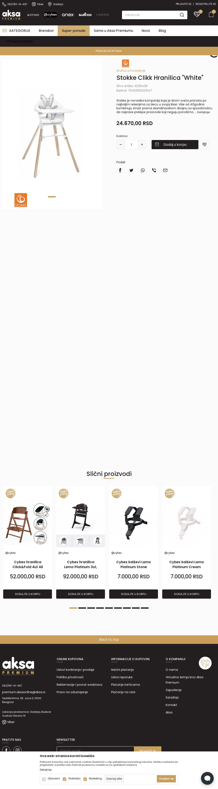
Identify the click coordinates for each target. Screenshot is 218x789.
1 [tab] (52, 196)
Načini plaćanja (122, 670)
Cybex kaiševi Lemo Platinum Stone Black (133, 567)
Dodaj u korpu (175, 144)
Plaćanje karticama (125, 685)
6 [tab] (118, 608)
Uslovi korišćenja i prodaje (75, 670)
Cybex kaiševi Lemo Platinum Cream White (186, 567)
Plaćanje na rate (123, 692)
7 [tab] (127, 608)
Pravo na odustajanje (72, 692)
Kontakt (171, 705)
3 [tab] (91, 608)
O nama (172, 670)
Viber (11, 722)
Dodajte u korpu (27, 594)
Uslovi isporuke (122, 677)
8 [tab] (136, 608)
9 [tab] (145, 608)
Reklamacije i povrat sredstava (79, 685)
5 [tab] (109, 608)
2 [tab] (82, 608)
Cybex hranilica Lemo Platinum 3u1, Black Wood (80, 567)
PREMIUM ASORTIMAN (109, 51)
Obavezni (54, 778)
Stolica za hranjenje (130, 71)
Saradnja (172, 697)
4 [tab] (100, 608)
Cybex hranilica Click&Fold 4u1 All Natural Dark (28, 567)
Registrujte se (206, 4)
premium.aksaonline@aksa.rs (23, 692)
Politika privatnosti (70, 677)
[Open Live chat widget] (207, 778)
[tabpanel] (52, 134)
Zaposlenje (174, 690)
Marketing (95, 778)
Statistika (74, 778)
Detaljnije (203, 112)
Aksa (169, 712)
